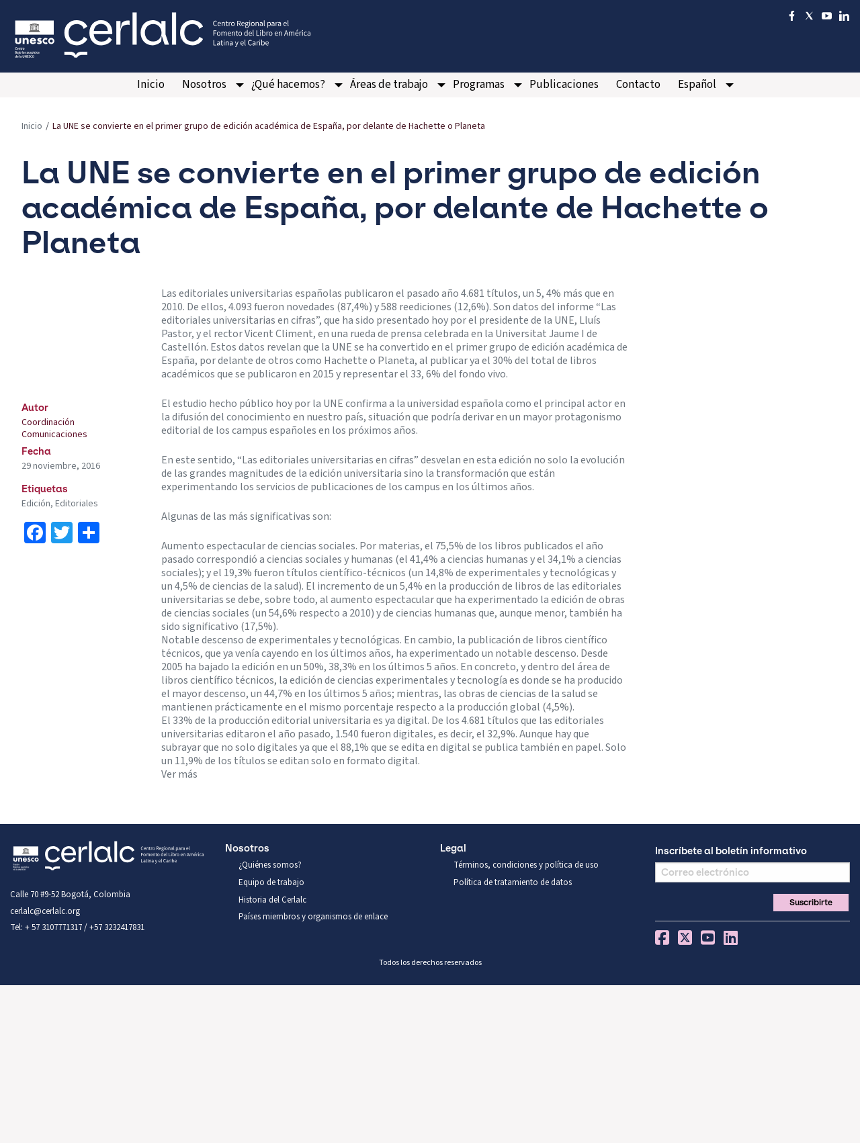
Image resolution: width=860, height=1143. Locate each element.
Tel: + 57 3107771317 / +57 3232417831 (77, 927)
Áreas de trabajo (389, 85)
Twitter (685, 937)
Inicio (151, 85)
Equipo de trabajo (271, 882)
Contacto (638, 85)
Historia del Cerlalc (272, 900)
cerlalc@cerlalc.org (45, 911)
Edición (36, 503)
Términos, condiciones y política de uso (526, 865)
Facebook (662, 937)
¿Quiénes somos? (270, 865)
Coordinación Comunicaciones (54, 428)
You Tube (708, 937)
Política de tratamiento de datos (513, 882)
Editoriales (76, 503)
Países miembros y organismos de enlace (313, 917)
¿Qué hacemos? (288, 85)
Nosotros (204, 85)
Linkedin (731, 937)
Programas (479, 85)
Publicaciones (564, 85)
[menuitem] (150, 85)
